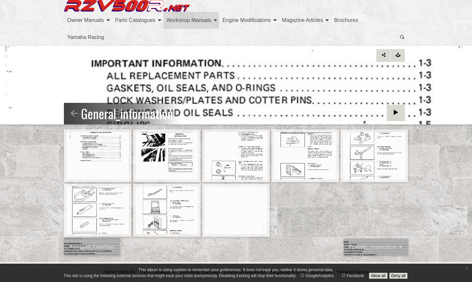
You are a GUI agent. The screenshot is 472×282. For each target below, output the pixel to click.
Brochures (346, 20)
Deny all (398, 275)
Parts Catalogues (135, 20)
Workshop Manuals (189, 20)
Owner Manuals (85, 20)
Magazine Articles (302, 20)
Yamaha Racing (85, 37)
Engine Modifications (246, 20)
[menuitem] (88, 20)
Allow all (378, 275)
